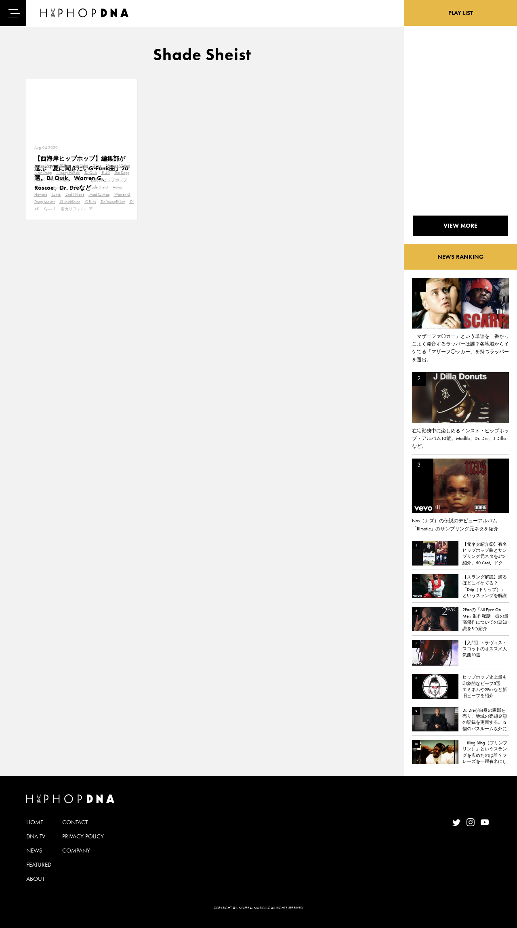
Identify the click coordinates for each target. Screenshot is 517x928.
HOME (34, 822)
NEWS (34, 850)
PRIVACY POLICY (83, 836)
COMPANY (76, 850)
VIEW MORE (460, 226)
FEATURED (38, 865)
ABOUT (35, 879)
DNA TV (35, 836)
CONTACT (75, 822)
